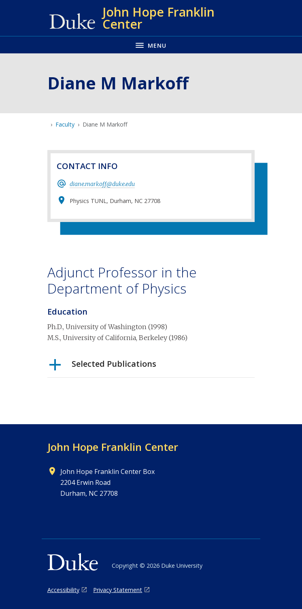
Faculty (64, 124)
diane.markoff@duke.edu (102, 184)
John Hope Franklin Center (112, 447)
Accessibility (63, 590)
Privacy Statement (117, 590)
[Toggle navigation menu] (151, 44)
